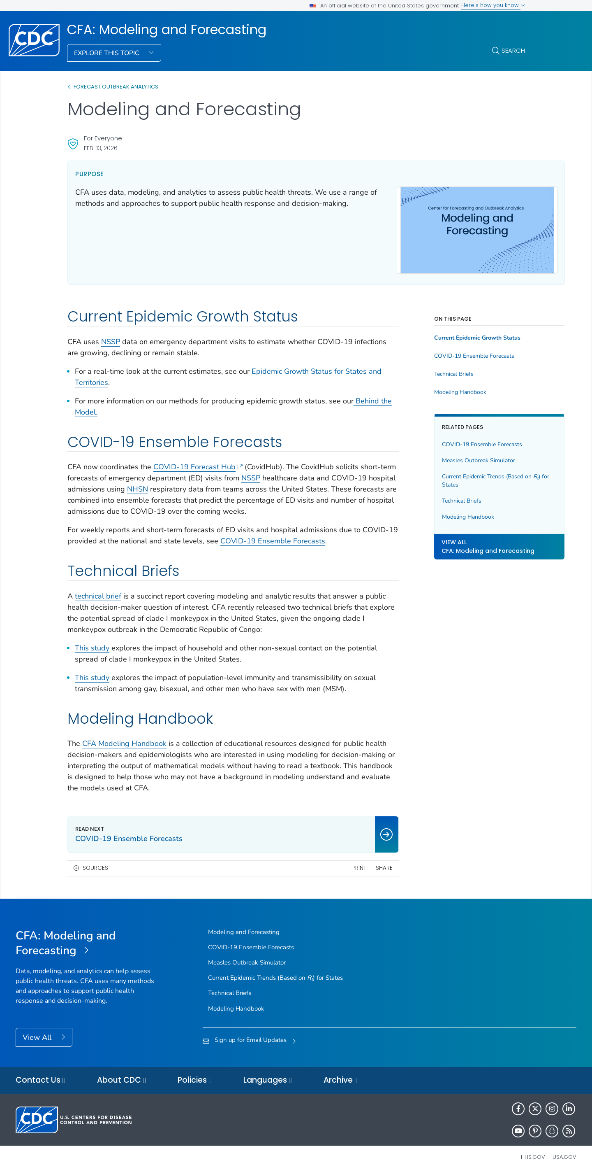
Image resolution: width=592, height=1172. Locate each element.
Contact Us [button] (40, 1077)
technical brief (98, 592)
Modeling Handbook (434, 388)
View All (38, 1033)
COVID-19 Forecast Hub (198, 463)
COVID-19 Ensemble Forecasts (310, 537)
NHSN (203, 485)
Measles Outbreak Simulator (452, 457)
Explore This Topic (107, 53)
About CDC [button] (121, 1077)
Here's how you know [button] (493, 5)
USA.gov (564, 1153)
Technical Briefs (428, 370)
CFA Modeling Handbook (124, 740)
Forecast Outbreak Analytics (116, 87)
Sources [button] (95, 864)
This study (92, 644)
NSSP (110, 338)
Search (513, 50)
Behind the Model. (105, 408)
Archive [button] (341, 1077)
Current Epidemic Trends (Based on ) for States (465, 477)
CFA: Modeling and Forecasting (166, 30)
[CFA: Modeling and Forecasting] (86, 939)
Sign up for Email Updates (251, 1036)
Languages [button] (267, 1077)
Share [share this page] (357, 864)
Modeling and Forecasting (244, 928)
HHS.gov (533, 1153)
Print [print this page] (333, 864)
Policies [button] (195, 1077)
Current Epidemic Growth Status (451, 334)
